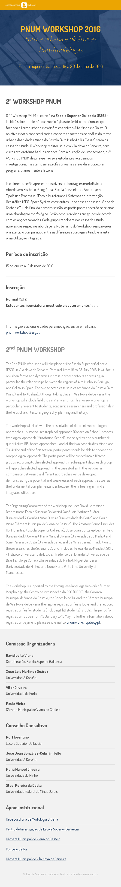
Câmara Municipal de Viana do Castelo (33, 839)
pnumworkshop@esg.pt (23, 332)
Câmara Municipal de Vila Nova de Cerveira (36, 859)
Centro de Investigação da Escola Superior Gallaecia (42, 829)
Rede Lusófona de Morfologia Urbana (32, 819)
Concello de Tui (16, 849)
